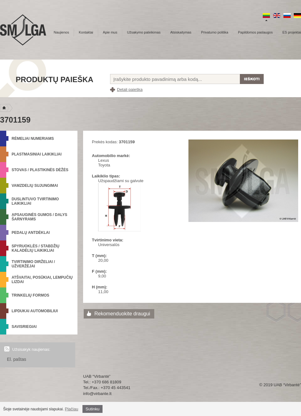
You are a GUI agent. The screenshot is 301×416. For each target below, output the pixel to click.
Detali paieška (130, 89)
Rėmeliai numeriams (33, 138)
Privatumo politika (214, 32)
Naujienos (61, 32)
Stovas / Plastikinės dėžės (40, 170)
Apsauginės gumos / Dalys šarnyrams (39, 217)
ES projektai (292, 32)
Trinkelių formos (30, 295)
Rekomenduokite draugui (122, 313)
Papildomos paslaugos (255, 32)
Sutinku (92, 409)
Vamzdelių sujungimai (35, 185)
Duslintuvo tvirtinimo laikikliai (35, 201)
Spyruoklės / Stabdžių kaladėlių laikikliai (35, 248)
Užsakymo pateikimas (144, 32)
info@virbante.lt (97, 393)
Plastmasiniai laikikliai (36, 154)
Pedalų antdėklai (31, 232)
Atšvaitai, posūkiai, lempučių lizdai (42, 279)
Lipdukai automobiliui (35, 311)
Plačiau (71, 409)
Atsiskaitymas (180, 32)
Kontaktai (86, 32)
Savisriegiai (24, 326)
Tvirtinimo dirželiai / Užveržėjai (33, 264)
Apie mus (110, 32)
